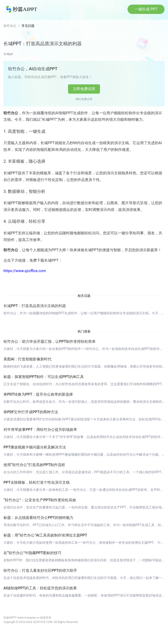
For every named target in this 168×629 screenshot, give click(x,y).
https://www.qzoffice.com (24, 271)
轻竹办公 (9, 26)
